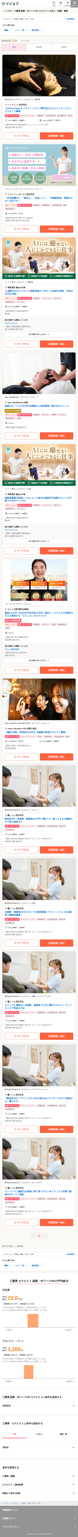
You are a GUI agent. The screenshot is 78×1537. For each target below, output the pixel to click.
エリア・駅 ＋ (20, 30)
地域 (14, 1434)
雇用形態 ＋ (36, 30)
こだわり (39, 1434)
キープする (21, 135)
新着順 (39, 47)
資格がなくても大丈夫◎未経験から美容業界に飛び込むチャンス (37, 406)
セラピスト (14, 1503)
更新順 (64, 47)
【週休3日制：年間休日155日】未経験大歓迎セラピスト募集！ (36, 732)
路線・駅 (63, 1434)
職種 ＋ (7, 30)
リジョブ (5, 1503)
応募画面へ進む (56, 136)
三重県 (23, 1503)
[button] (39, 93)
